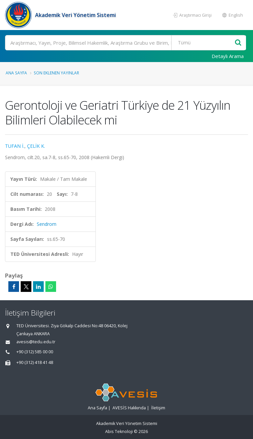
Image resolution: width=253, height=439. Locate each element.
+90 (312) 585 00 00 (34, 352)
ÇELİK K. (36, 146)
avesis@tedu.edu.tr (35, 342)
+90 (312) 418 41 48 (34, 362)
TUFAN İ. (14, 146)
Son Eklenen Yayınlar (56, 72)
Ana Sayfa (16, 72)
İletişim (158, 408)
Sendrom (46, 224)
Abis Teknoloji (119, 431)
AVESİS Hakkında (129, 408)
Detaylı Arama (228, 56)
